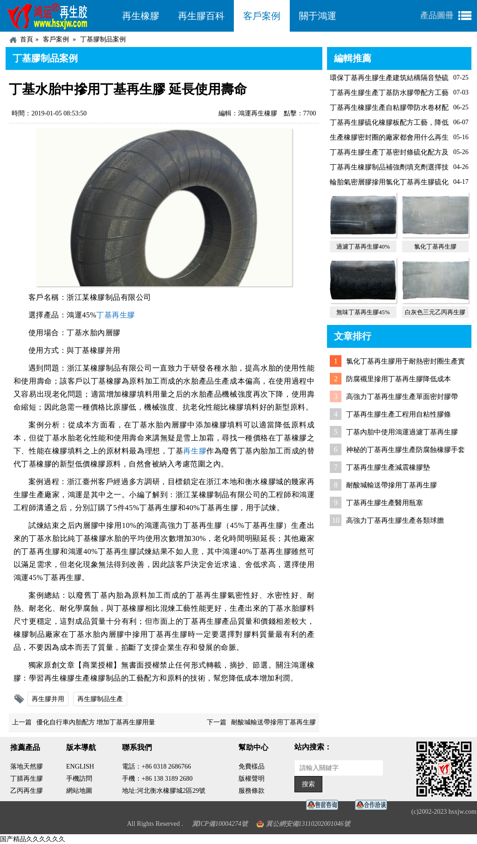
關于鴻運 (317, 16)
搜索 (308, 784)
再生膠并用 (48, 698)
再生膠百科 (201, 16)
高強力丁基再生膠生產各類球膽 (395, 520)
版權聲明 (251, 778)
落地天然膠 (26, 766)
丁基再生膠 (115, 315)
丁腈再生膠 (26, 778)
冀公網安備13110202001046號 (308, 823)
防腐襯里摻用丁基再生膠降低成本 (398, 379)
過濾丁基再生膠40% (363, 246)
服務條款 (251, 790)
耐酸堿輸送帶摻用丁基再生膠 (273, 722)
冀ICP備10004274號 (220, 823)
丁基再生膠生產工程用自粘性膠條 (398, 414)
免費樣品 (251, 766)
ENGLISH (80, 766)
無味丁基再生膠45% (363, 312)
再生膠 (194, 451)
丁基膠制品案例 (103, 39)
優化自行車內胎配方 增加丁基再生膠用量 (96, 722)
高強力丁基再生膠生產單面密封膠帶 (402, 396)
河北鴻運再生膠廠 (59, 16)
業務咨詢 (373, 805)
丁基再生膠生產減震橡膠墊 (388, 467)
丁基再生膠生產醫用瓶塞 (384, 502)
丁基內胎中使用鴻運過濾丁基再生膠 (402, 432)
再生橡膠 (140, 16)
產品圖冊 (437, 15)
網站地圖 (79, 790)
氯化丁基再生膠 (435, 246)
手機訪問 (79, 778)
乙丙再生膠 (26, 790)
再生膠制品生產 (100, 698)
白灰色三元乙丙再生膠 (435, 312)
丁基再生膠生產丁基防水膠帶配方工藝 (389, 92)
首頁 (26, 39)
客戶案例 (261, 16)
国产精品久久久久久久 (32, 839)
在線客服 (324, 805)
